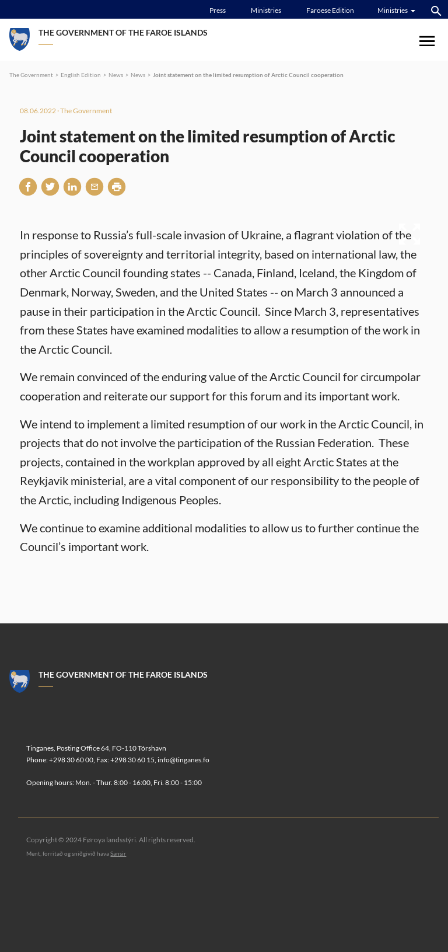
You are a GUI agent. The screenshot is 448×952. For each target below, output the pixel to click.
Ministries (266, 10)
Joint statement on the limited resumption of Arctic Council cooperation (248, 74)
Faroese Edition (330, 10)
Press (217, 10)
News (115, 74)
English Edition (81, 74)
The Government (31, 74)
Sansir (118, 853)
